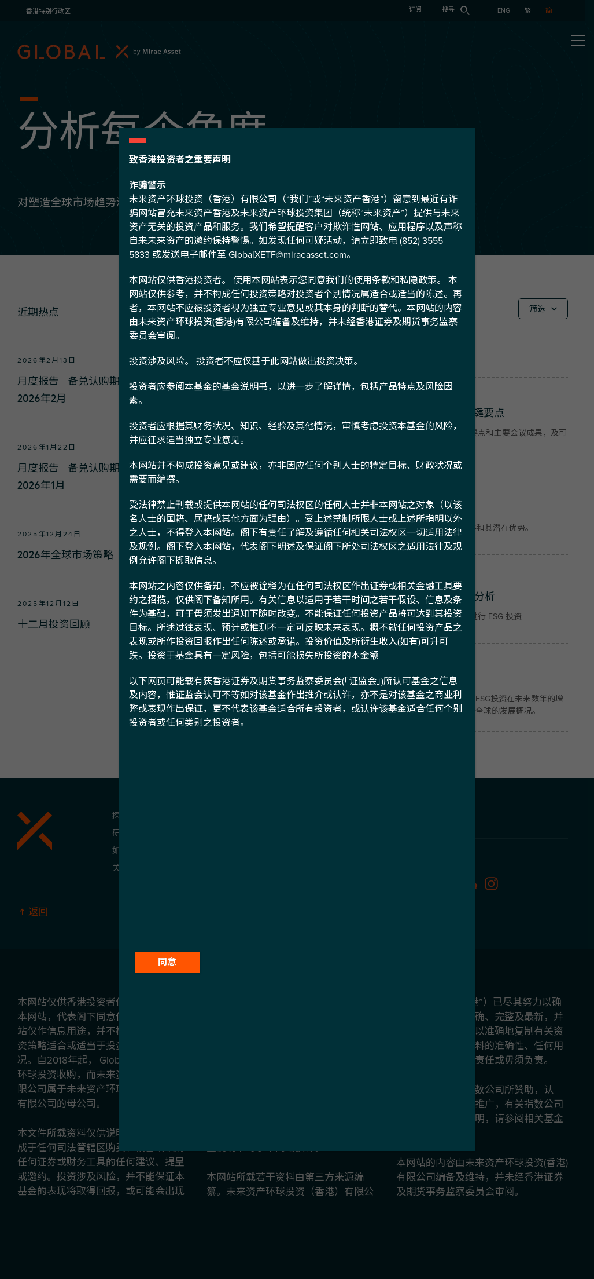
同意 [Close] (167, 962)
